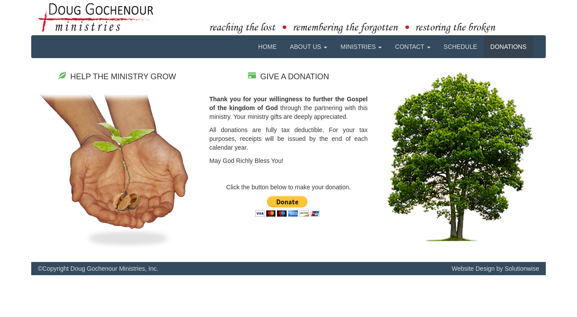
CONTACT (412, 46)
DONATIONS (508, 46)
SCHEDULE (460, 46)
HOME (267, 46)
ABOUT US (308, 46)
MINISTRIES (361, 46)
